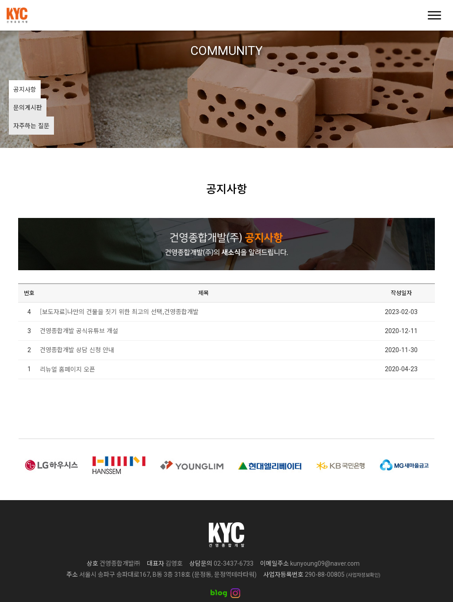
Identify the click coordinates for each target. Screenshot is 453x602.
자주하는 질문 (101, 89)
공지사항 (24, 89)
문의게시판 (59, 89)
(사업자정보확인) (363, 539)
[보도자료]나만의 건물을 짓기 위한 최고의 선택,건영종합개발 (119, 275)
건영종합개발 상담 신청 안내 (77, 313)
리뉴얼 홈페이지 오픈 (67, 332)
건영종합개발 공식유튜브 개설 (79, 294)
